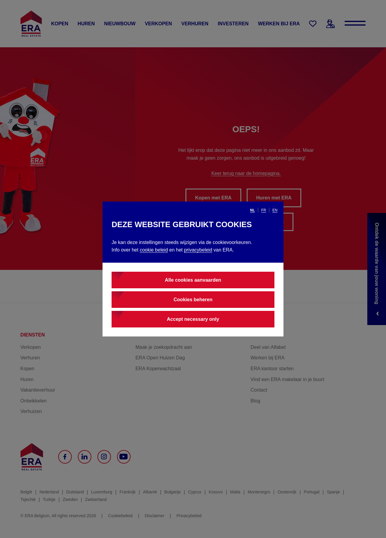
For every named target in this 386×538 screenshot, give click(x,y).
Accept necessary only (193, 319)
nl (252, 210)
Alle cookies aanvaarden (193, 280)
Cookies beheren (193, 299)
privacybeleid (198, 249)
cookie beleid (154, 249)
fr (263, 210)
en (274, 210)
